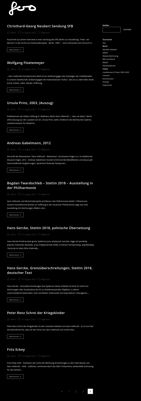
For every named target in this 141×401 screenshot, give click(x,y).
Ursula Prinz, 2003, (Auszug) (30, 102)
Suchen (106, 25)
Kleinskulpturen (109, 65)
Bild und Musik (109, 59)
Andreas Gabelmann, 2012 (29, 143)
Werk (105, 46)
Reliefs (105, 62)
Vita (104, 43)
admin (13, 32)
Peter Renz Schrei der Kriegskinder (36, 312)
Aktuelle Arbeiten (110, 49)
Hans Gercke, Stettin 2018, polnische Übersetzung (48, 228)
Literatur (106, 75)
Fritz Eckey (16, 349)
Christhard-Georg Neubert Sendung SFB (40, 26)
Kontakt (106, 82)
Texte (105, 69)
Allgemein (45, 32)
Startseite (107, 39)
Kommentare (108, 78)
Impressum (107, 85)
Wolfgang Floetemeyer (25, 62)
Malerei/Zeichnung (110, 56)
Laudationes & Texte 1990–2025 (116, 72)
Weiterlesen (16, 50)
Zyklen (105, 52)
